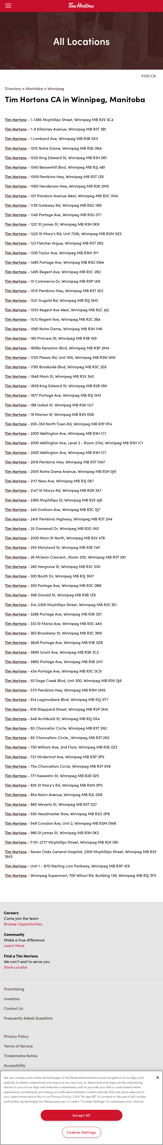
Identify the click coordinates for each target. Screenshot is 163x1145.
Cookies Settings (81, 1132)
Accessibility (14, 1065)
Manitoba (34, 88)
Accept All (81, 1115)
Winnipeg (55, 88)
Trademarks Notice (20, 1055)
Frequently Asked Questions (28, 1018)
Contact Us (13, 1008)
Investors (12, 998)
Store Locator (15, 967)
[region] (81, 1108)
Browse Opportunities (23, 923)
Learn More (14, 945)
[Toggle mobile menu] (8, 5)
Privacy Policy (16, 1036)
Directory (13, 88)
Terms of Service (18, 1045)
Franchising (14, 988)
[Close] (157, 1077)
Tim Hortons (16, 119)
